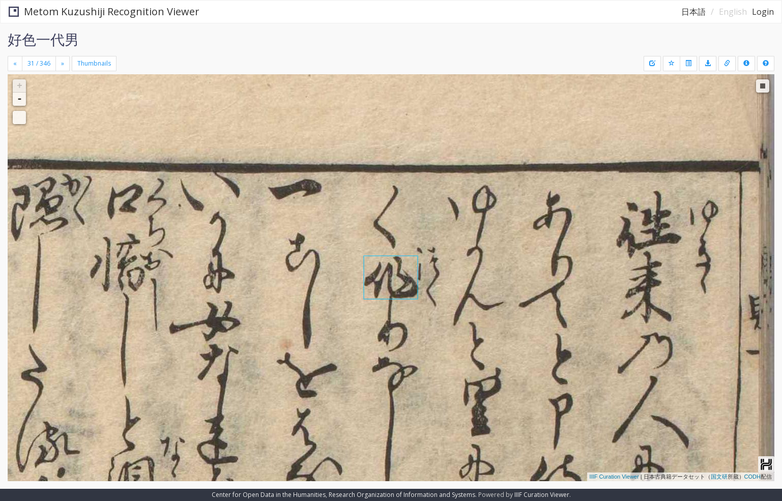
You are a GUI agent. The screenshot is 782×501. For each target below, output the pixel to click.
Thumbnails (94, 63)
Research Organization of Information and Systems (402, 494)
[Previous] (15, 63)
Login (763, 11)
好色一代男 (43, 39)
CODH (752, 477)
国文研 (719, 477)
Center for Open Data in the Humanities (269, 494)
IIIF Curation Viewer (614, 477)
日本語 (693, 11)
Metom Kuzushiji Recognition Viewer (104, 11)
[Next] (62, 63)
